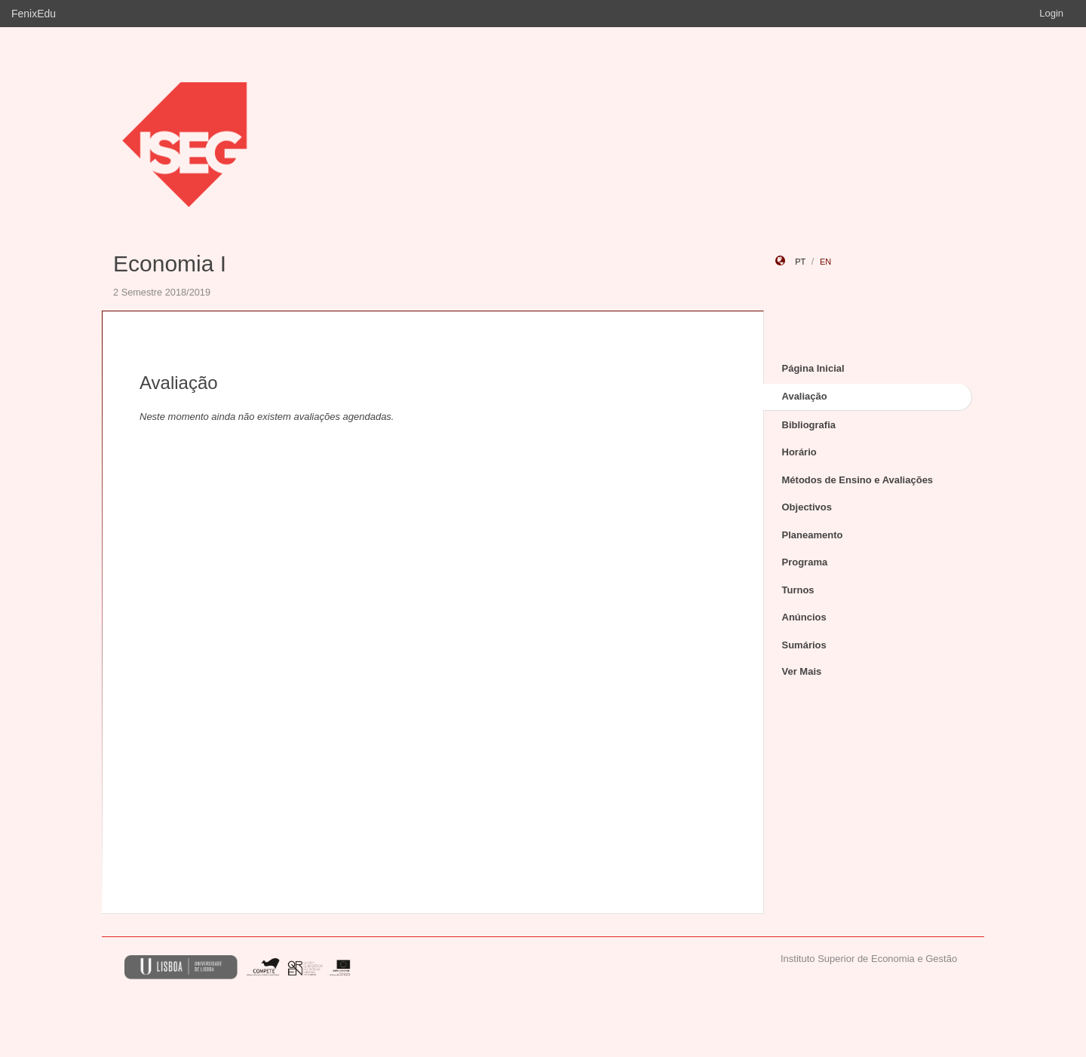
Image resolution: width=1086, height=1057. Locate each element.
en (825, 261)
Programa (805, 562)
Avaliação (804, 396)
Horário (799, 452)
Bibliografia (809, 424)
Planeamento (812, 535)
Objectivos (807, 507)
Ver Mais (802, 671)
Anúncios (804, 617)
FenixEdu (33, 14)
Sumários (804, 645)
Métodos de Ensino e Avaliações (858, 480)
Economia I (169, 263)
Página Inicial (813, 368)
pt (800, 261)
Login (1051, 13)
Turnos (798, 590)
